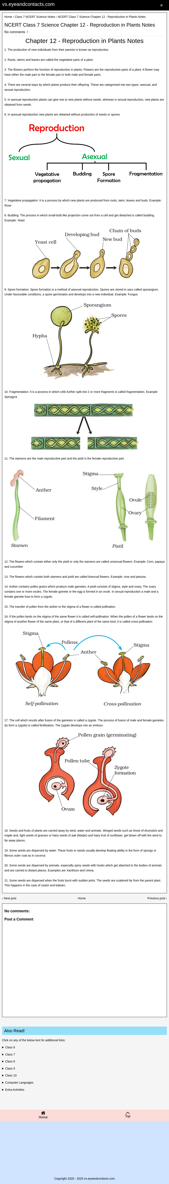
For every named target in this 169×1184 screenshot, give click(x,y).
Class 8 (10, 1061)
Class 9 (10, 1068)
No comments (15, 32)
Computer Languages (19, 1082)
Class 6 (10, 1047)
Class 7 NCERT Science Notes (35, 16)
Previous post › (157, 898)
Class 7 (10, 1054)
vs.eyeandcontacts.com (28, 4)
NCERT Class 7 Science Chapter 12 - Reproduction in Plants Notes (79, 25)
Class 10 (11, 1075)
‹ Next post (9, 898)
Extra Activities (14, 1089)
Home (8, 16)
